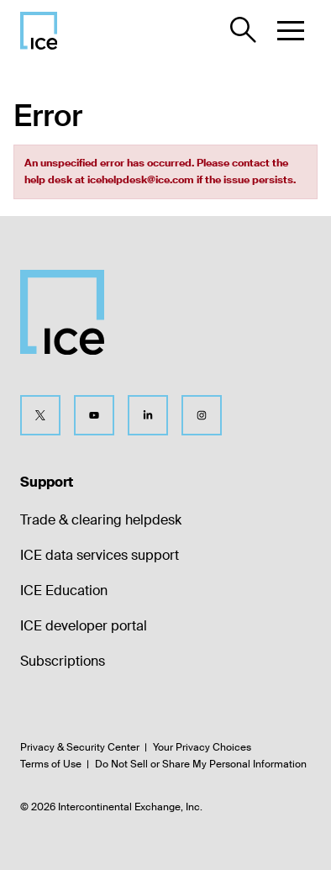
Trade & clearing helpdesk (100, 520)
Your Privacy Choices (202, 747)
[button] (291, 30)
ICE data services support (99, 555)
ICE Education (64, 590)
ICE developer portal (83, 626)
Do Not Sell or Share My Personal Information (201, 764)
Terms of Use (50, 764)
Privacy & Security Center (79, 747)
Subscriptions (62, 661)
